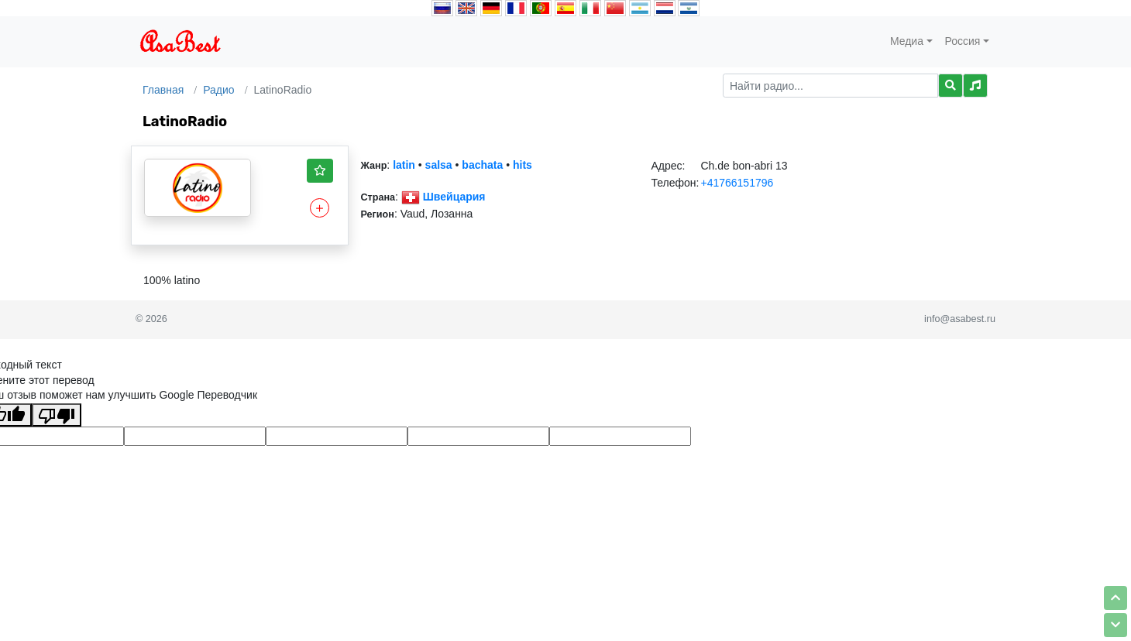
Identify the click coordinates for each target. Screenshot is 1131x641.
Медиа (906, 41)
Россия (963, 41)
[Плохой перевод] (56, 415)
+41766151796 (736, 183)
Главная (163, 90)
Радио (218, 90)
